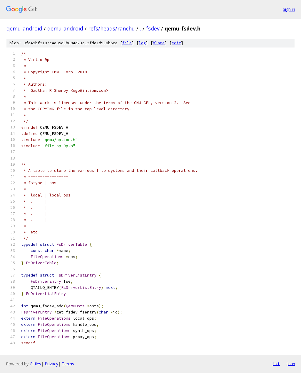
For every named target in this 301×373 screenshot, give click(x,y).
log (142, 42)
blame (159, 42)
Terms (68, 364)
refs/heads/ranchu (111, 28)
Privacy (51, 364)
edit (176, 42)
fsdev (153, 28)
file (127, 42)
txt (276, 363)
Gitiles (35, 364)
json (290, 363)
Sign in (289, 9)
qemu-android (24, 28)
